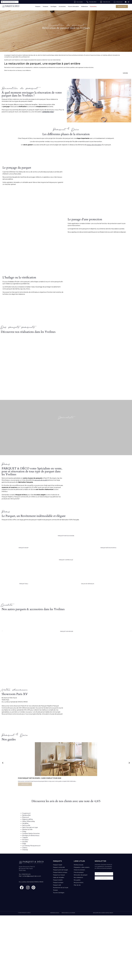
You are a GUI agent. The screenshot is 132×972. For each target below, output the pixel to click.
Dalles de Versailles (58, 878)
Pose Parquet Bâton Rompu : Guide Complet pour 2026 (39, 778)
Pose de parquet (79, 873)
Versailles (25, 824)
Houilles (25, 842)
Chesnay (25, 850)
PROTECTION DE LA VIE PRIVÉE (68, 913)
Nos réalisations (78, 878)
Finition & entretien (79, 870)
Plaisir (24, 844)
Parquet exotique (58, 883)
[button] (2, 631)
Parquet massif (57, 865)
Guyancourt (26, 813)
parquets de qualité (41, 480)
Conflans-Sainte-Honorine (31, 834)
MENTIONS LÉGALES (54, 913)
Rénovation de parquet (80, 875)
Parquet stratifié (58, 880)
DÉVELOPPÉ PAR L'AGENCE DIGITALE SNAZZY (103, 913)
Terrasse (55, 890)
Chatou (24, 848)
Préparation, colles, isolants (81, 868)
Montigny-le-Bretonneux (30, 836)
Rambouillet (26, 815)
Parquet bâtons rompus (60, 873)
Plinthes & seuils (78, 865)
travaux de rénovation (94, 145)
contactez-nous (48, 112)
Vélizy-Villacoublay (28, 822)
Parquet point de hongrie (60, 870)
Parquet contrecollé (59, 868)
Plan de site (77, 885)
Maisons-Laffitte (27, 820)
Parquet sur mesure (59, 875)
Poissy (24, 832)
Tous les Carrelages (58, 893)
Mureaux (25, 840)
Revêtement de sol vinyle (60, 888)
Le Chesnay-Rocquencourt (31, 846)
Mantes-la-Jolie (27, 830)
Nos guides (77, 880)
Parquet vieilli (57, 885)
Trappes (25, 838)
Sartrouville (26, 826)
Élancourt (25, 818)
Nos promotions (78, 883)
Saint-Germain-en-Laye (30, 828)
